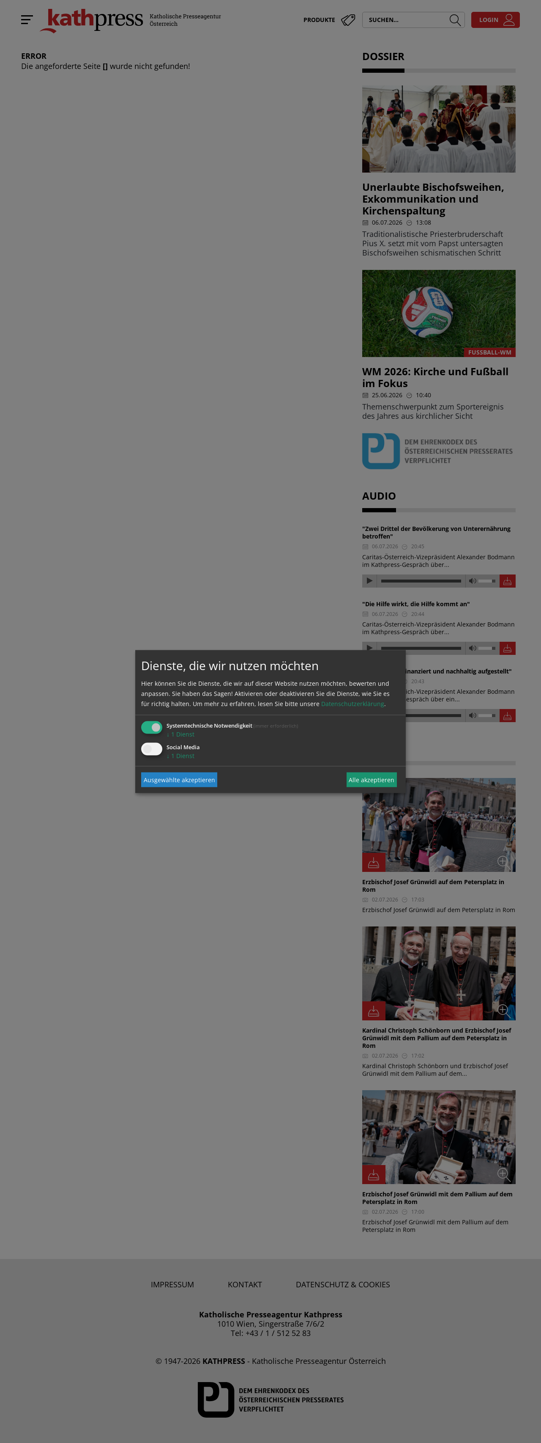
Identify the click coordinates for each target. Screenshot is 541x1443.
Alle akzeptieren (371, 779)
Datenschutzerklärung (352, 704)
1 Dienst (180, 734)
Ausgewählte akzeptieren (179, 779)
